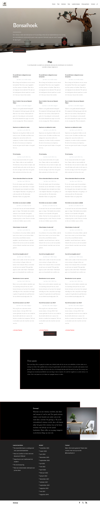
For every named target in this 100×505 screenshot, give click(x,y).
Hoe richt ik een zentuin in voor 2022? (21, 303)
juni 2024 (42, 454)
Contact (93, 4)
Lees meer (19, 49)
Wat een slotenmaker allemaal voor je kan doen (23, 178)
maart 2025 (43, 451)
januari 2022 (43, 476)
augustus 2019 (44, 494)
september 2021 (45, 485)
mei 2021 (42, 491)
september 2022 (45, 460)
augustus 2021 (44, 488)
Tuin (58, 4)
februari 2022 (44, 473)
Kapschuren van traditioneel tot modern (21, 127)
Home (53, 4)
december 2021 (44, 479)
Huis (69, 4)
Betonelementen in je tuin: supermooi (21, 278)
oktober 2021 (44, 482)
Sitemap (15, 503)
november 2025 (44, 448)
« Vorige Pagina (17, 330)
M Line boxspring (16, 154)
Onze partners (85, 4)
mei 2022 (42, 466)
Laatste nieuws (76, 4)
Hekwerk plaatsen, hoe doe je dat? (20, 227)
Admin (20, 79)
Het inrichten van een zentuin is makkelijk (22, 203)
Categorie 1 (29, 105)
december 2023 (44, 457)
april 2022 (43, 470)
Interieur (63, 4)
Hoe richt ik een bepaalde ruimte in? (20, 254)
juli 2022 (42, 463)
